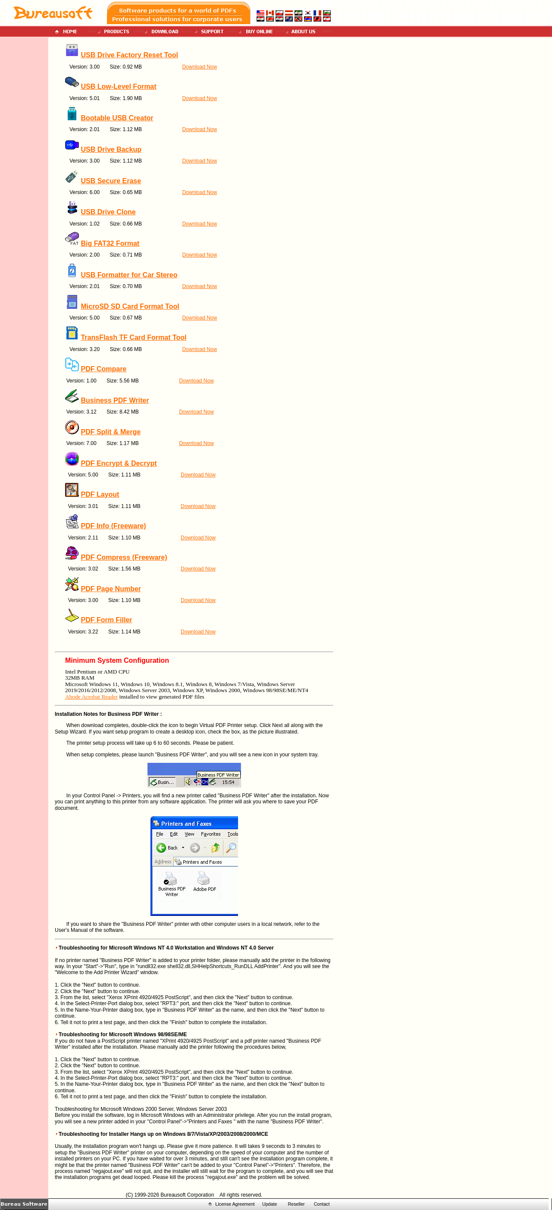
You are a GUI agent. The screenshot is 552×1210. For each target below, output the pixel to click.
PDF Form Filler (106, 620)
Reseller (296, 1204)
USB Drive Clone (108, 212)
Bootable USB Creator (117, 118)
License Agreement (234, 1204)
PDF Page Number (111, 588)
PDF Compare (103, 369)
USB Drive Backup (111, 149)
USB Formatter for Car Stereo (129, 275)
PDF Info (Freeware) (113, 526)
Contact (322, 1204)
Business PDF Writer (115, 400)
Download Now (199, 67)
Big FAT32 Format (110, 243)
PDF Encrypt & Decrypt (119, 463)
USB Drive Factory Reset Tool (129, 55)
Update (269, 1204)
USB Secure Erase (111, 181)
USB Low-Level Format (118, 86)
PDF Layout (100, 494)
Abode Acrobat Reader (91, 696)
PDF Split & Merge (111, 432)
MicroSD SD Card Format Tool (130, 306)
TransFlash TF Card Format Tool (133, 337)
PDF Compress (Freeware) (124, 557)
